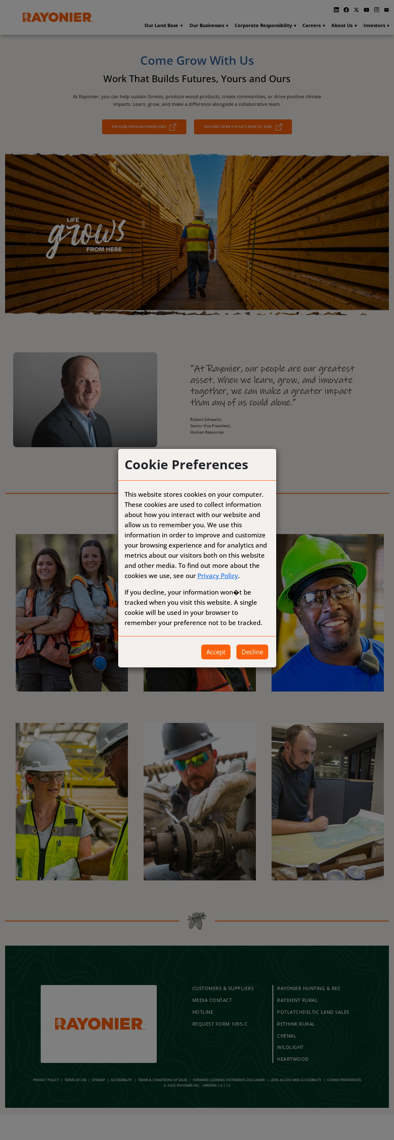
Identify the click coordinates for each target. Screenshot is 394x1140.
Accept (215, 651)
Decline (252, 651)
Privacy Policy (217, 575)
